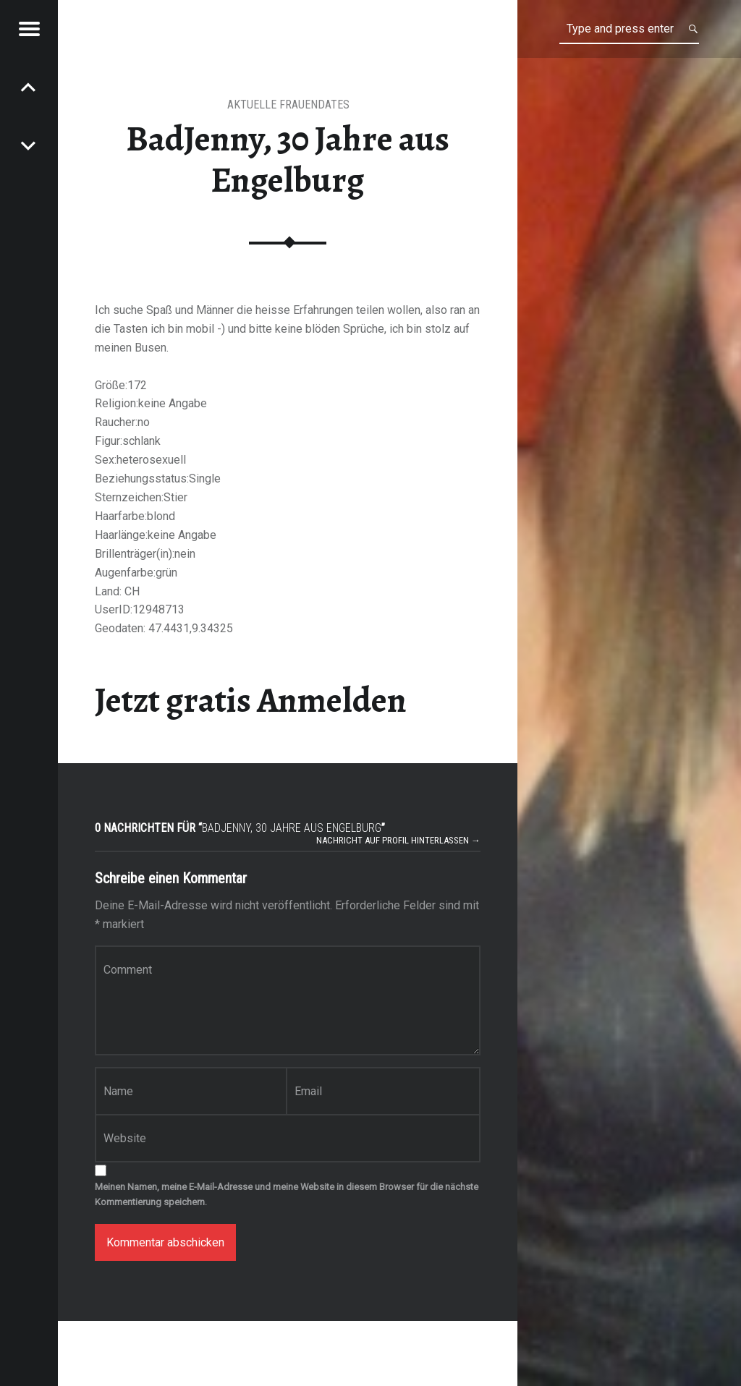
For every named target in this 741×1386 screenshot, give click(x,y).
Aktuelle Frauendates (288, 104)
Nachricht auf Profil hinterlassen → (398, 840)
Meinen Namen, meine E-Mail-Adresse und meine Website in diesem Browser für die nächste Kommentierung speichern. (286, 1194)
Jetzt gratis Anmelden (251, 700)
